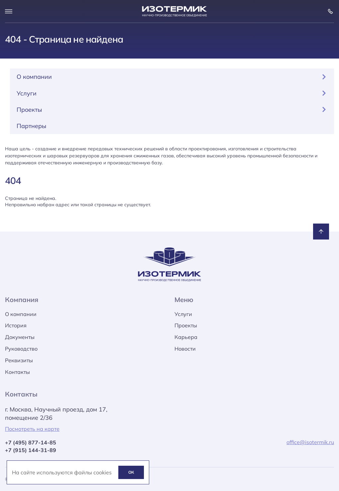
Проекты (172, 109)
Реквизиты (19, 360)
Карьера (185, 337)
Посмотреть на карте (32, 428)
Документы (20, 337)
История (16, 325)
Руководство (21, 348)
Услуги (172, 93)
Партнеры (31, 126)
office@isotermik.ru (310, 442)
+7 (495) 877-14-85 (30, 442)
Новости (185, 348)
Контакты (17, 372)
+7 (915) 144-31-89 (30, 450)
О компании (172, 77)
